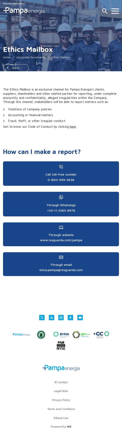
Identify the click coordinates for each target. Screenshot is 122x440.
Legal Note (61, 391)
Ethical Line (61, 418)
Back (15, 68)
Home (6, 57)
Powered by (61, 426)
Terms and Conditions (61, 409)
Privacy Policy (61, 400)
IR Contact (61, 382)
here (73, 126)
